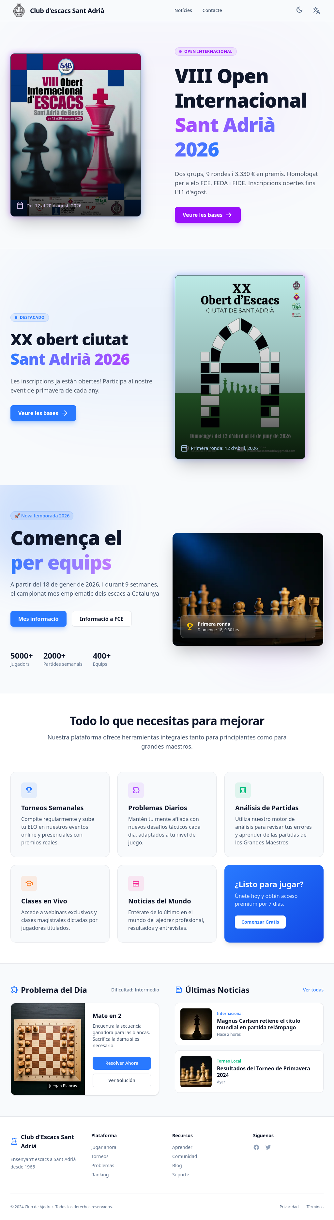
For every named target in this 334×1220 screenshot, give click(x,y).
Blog (177, 1165)
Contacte (212, 10)
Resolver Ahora (121, 1063)
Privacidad (289, 1207)
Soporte (180, 1174)
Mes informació (38, 618)
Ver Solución (121, 1080)
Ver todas (313, 990)
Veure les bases (208, 214)
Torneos (100, 1156)
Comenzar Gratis (260, 922)
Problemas (102, 1165)
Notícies (183, 10)
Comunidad (184, 1156)
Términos (315, 1207)
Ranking (100, 1174)
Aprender (182, 1147)
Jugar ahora (103, 1147)
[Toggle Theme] (299, 11)
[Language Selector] (316, 10)
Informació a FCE (102, 618)
